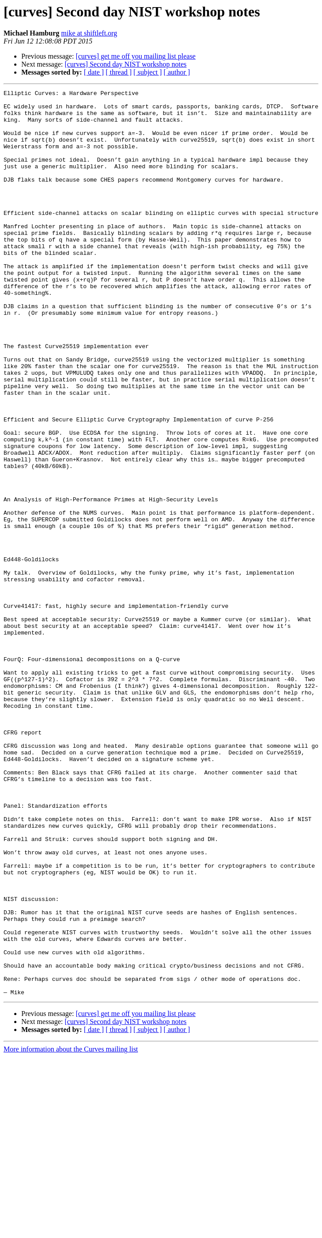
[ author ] (177, 72)
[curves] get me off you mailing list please (136, 56)
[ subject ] (148, 72)
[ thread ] (119, 72)
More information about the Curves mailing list (71, 1230)
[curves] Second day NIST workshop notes (126, 64)
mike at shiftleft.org (89, 33)
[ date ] (94, 72)
